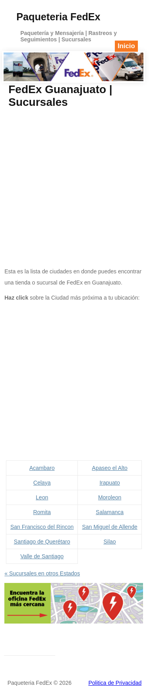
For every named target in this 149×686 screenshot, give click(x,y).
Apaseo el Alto (110, 468)
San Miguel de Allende (109, 527)
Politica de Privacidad (114, 683)
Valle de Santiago (42, 556)
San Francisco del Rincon (42, 527)
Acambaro (42, 468)
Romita (41, 512)
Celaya (42, 482)
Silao (110, 541)
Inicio (126, 46)
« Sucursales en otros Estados (42, 573)
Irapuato (109, 482)
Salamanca (110, 512)
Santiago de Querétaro (42, 541)
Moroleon (109, 497)
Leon (42, 497)
